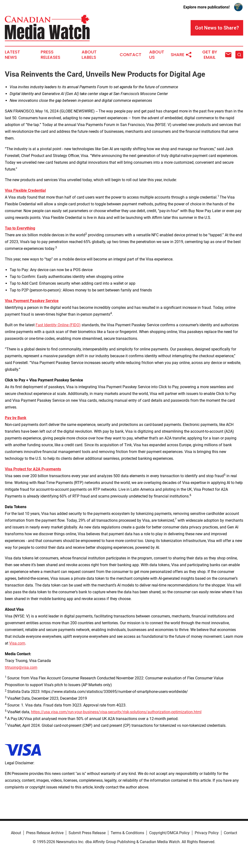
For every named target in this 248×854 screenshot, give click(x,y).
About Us (156, 54)
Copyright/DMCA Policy (169, 833)
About (16, 833)
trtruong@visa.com (21, 667)
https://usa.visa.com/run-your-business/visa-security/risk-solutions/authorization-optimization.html (116, 712)
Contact (130, 54)
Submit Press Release (87, 833)
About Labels (89, 54)
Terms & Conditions (127, 833)
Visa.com (17, 643)
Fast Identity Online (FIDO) (58, 325)
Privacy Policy (207, 833)
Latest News (12, 54)
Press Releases (50, 54)
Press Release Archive (44, 833)
